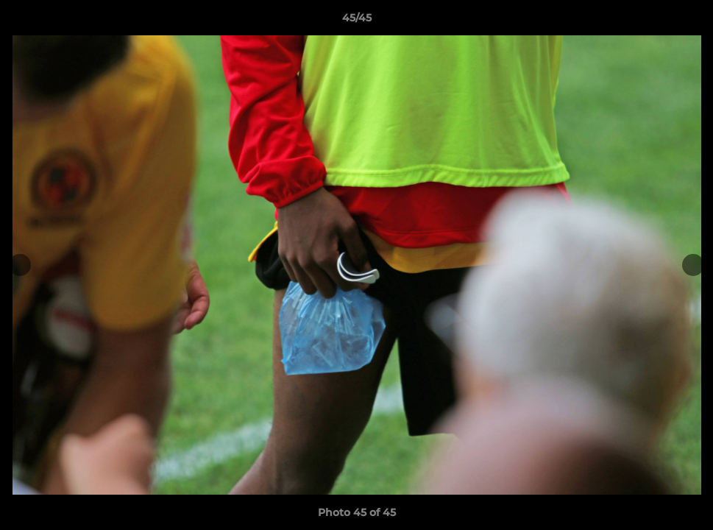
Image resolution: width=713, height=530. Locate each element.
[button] (686, 21)
